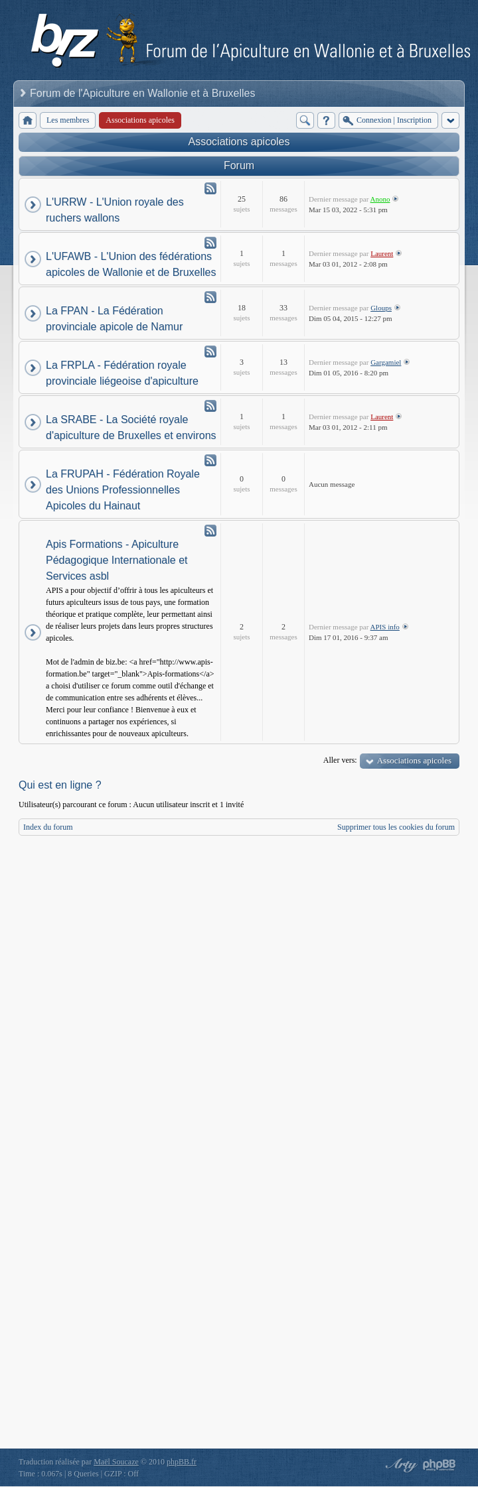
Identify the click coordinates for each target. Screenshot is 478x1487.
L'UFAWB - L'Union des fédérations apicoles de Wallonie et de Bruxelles (131, 264)
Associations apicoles (239, 141)
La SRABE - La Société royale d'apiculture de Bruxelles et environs (131, 427)
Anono (380, 199)
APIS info (385, 627)
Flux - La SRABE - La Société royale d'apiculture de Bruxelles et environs (210, 406)
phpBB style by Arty (400, 1465)
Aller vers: (340, 760)
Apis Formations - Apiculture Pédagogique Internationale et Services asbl (117, 560)
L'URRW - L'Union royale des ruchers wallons (115, 210)
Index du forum (48, 827)
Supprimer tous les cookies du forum (396, 827)
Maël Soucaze (116, 1461)
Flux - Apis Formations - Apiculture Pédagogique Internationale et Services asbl (210, 531)
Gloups (381, 308)
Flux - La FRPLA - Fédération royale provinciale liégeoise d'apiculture (210, 351)
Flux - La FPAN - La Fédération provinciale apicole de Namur (210, 297)
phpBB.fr (182, 1461)
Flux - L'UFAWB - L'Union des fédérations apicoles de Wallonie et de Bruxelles (210, 243)
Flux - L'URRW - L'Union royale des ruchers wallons (210, 188)
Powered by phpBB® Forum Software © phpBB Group (439, 1465)
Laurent (381, 253)
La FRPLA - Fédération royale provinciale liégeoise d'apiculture (122, 373)
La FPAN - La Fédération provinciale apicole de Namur (114, 318)
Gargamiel (385, 362)
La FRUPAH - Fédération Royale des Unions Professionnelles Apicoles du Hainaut (123, 489)
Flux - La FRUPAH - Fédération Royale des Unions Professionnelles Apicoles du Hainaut (210, 460)
